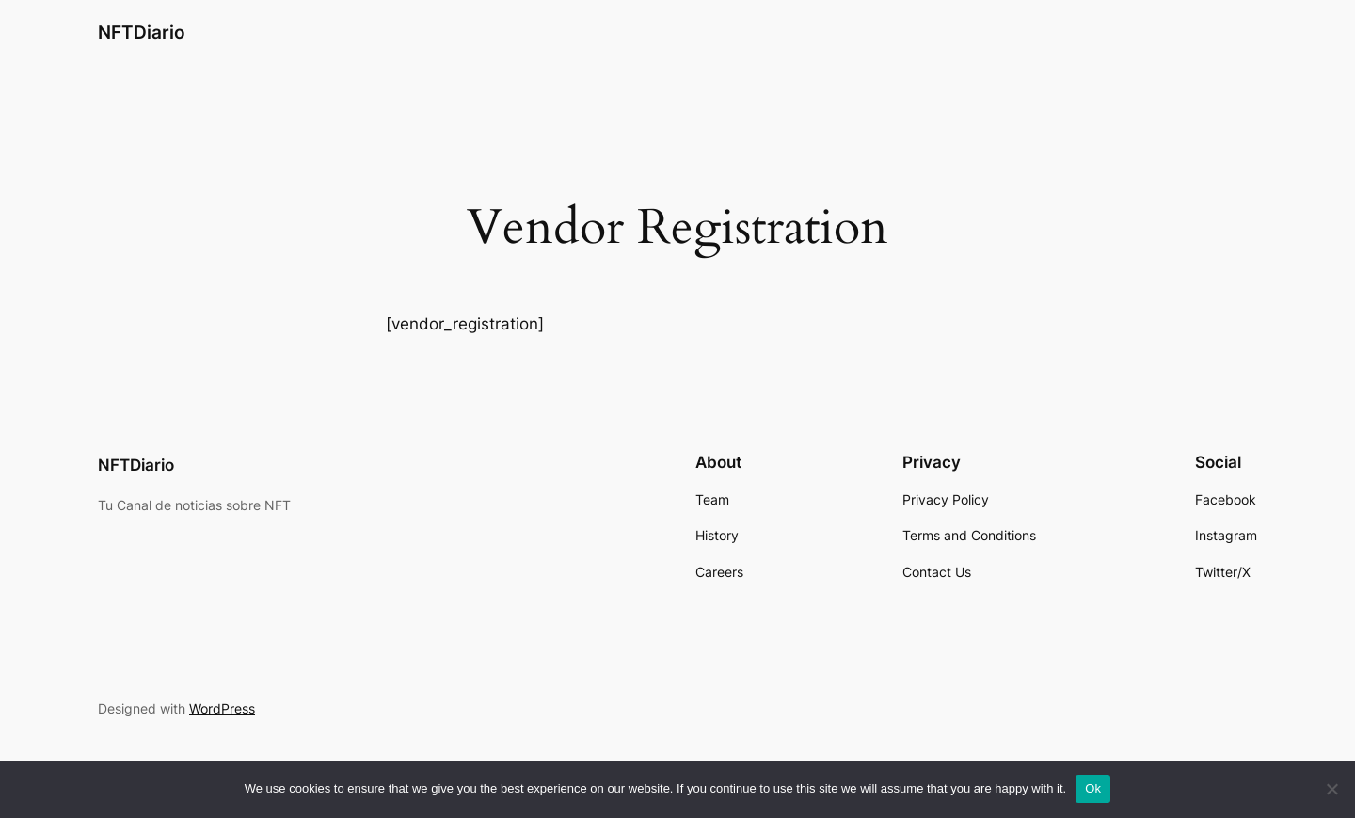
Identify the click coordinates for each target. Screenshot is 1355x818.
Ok (1093, 788)
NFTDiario (141, 32)
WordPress (222, 708)
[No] (1331, 788)
